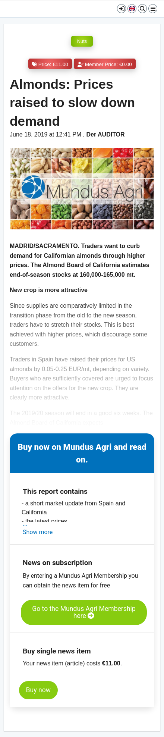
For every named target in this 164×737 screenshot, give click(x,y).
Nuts (82, 41)
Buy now (38, 690)
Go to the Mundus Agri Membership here (84, 612)
